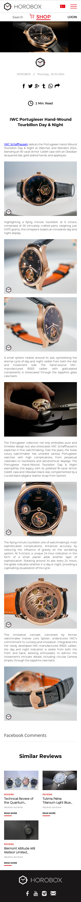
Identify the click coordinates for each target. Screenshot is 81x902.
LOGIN (72, 17)
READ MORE (10, 813)
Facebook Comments (25, 735)
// (40, 74)
